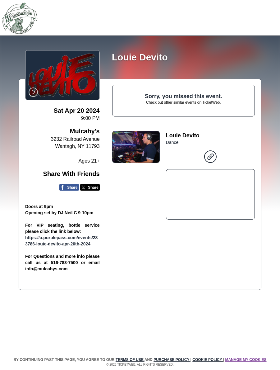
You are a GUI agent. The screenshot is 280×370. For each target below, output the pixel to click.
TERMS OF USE (130, 360)
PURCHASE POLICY (172, 360)
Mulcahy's (85, 131)
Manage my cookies (245, 360)
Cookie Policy (207, 360)
